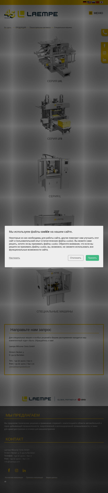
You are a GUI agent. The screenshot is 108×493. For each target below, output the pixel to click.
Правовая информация (34, 477)
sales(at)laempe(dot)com (19, 366)
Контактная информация (14, 477)
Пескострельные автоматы (40, 27)
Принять (92, 258)
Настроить (14, 257)
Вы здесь (7, 27)
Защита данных (51, 477)
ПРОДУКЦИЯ (21, 27)
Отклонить (75, 258)
